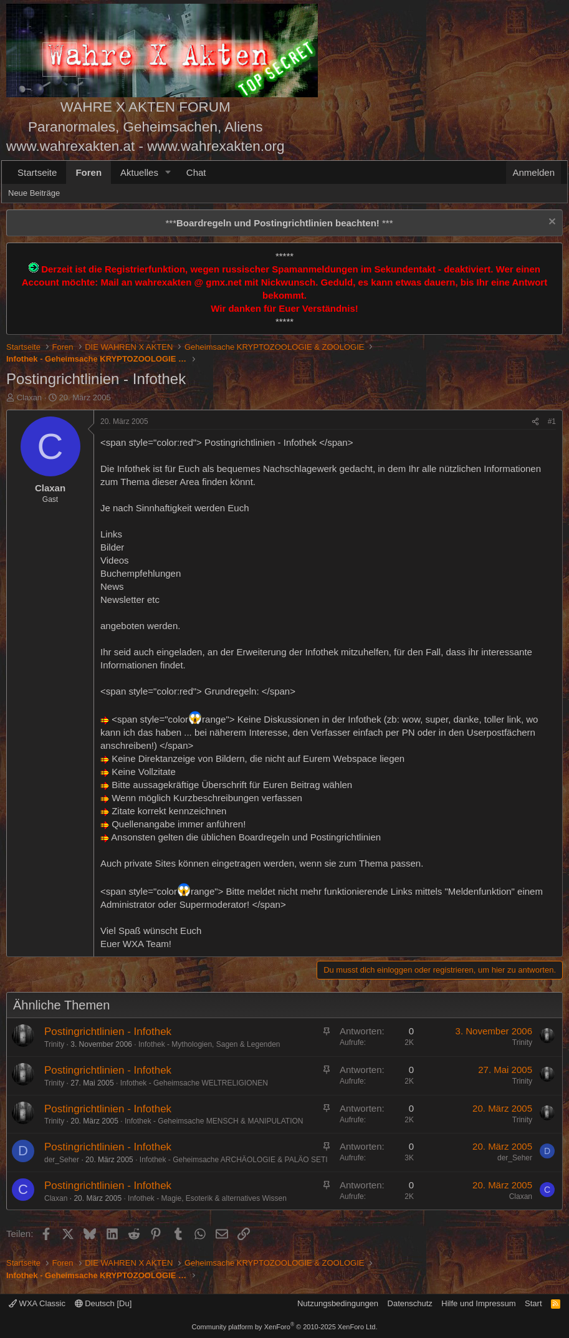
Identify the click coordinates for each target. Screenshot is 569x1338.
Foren (88, 172)
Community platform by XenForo (285, 1327)
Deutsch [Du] (103, 1303)
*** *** (279, 223)
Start (533, 1303)
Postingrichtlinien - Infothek (107, 1031)
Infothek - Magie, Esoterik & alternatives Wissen (207, 1198)
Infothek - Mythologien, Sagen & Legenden (209, 1044)
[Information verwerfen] (550, 222)
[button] (168, 172)
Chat (196, 172)
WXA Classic (37, 1303)
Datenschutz (410, 1303)
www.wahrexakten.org (215, 146)
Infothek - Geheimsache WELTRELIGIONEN (194, 1083)
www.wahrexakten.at (70, 146)
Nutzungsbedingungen (337, 1303)
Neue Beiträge (34, 193)
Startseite (37, 172)
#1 (552, 421)
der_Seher (61, 1159)
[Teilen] (535, 422)
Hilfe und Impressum (478, 1303)
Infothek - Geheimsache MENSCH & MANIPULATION (214, 1121)
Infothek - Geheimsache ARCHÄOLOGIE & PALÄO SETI (234, 1159)
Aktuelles (139, 172)
